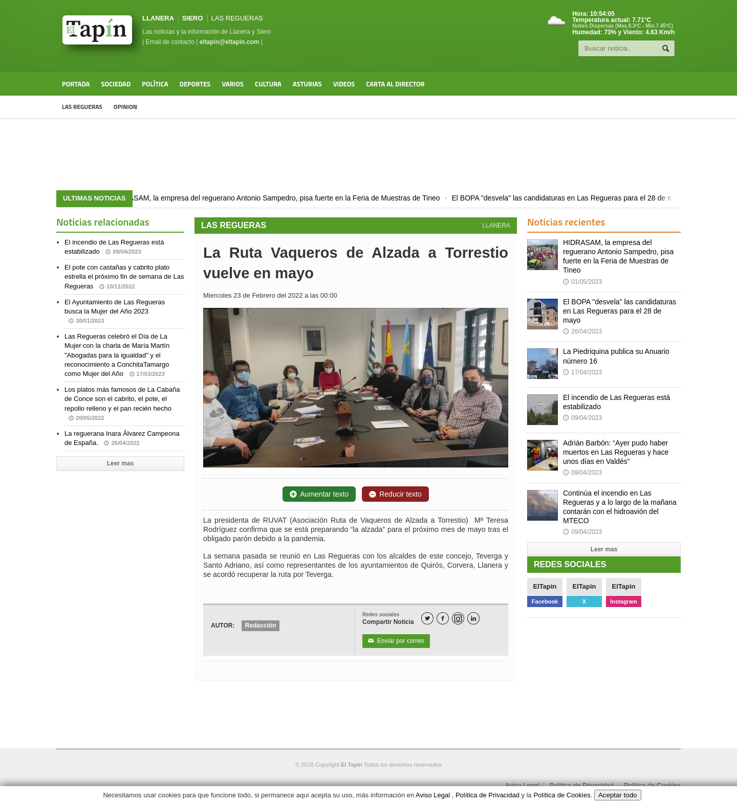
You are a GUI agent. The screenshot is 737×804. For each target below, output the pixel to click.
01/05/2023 (582, 281)
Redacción (260, 625)
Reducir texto (395, 494)
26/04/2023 (582, 331)
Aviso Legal (522, 785)
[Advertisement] (368, 154)
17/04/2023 (582, 372)
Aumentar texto (319, 494)
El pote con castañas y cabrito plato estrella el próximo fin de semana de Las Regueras (124, 276)
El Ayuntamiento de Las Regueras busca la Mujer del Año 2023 (114, 311)
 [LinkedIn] (473, 618)
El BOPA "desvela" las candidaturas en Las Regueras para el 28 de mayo (575, 198)
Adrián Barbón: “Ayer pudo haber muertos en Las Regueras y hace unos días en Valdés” (615, 452)
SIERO (192, 18)
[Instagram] (458, 618)
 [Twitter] (427, 618)
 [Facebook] (442, 618)
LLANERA (158, 18)
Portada (76, 84)
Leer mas (120, 463)
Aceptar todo (617, 795)
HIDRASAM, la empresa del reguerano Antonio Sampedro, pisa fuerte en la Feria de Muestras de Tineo (282, 198)
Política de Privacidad (582, 785)
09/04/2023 (582, 417)
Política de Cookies (652, 785)
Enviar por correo (396, 640)
